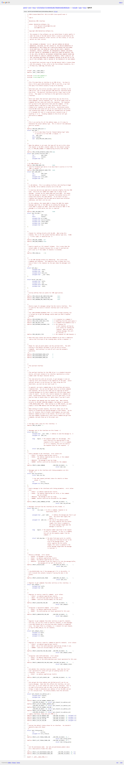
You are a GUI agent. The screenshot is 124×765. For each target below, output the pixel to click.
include (74, 8)
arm (29, 8)
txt (117, 762)
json (121, 762)
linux (34, 8)
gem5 (25, 8)
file (55, 11)
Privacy (14, 762)
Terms (18, 762)
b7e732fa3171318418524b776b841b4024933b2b (53, 8)
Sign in (120, 2)
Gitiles (9, 762)
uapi (80, 8)
